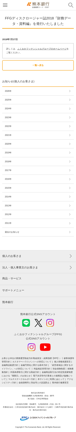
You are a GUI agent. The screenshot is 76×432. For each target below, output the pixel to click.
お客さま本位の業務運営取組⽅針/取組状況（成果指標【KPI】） (31, 358)
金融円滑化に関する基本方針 (34, 365)
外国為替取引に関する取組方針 (24, 372)
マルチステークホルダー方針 (21, 379)
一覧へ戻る (38, 65)
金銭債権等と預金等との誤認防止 (34, 382)
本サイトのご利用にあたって (51, 379)
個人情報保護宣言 (62, 361)
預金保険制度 (59, 369)
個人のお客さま (11, 256)
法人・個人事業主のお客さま (20, 267)
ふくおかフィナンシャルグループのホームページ (42, 49)
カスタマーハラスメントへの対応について (32, 361)
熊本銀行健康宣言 (60, 382)
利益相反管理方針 (42, 369)
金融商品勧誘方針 (10, 365)
